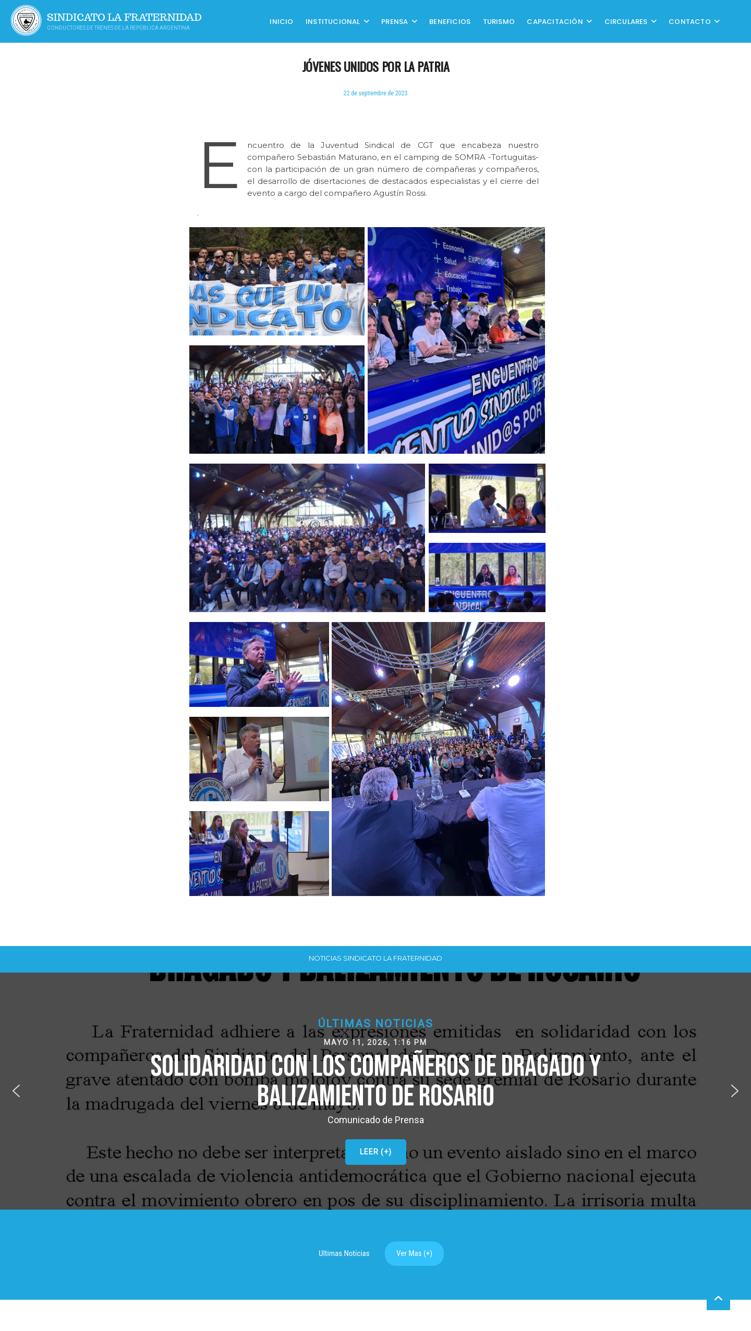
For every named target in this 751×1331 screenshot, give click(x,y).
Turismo (499, 21)
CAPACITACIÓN (555, 21)
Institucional (333, 21)
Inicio (281, 21)
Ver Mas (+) (414, 1253)
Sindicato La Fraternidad (124, 17)
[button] (375, 1091)
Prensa (394, 21)
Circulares (626, 21)
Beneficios (449, 21)
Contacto (690, 21)
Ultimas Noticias (344, 1253)
